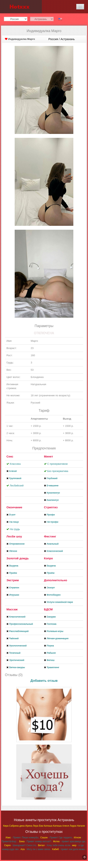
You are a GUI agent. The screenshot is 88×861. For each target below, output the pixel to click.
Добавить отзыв (44, 681)
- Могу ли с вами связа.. (36, 849)
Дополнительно (55, 580)
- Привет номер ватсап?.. (36, 841)
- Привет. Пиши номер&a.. (23, 837)
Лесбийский (17, 485)
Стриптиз (51, 507)
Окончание (14, 507)
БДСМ (48, 609)
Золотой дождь (17, 558)
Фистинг (50, 536)
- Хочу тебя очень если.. (54, 845)
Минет (48, 456)
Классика (15, 463)
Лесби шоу (14, 536)
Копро (48, 558)
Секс (9, 456)
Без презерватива (57, 471)
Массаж (12, 609)
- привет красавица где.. (69, 841)
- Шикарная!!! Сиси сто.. (20, 845)
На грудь (15, 529)
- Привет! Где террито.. (56, 837)
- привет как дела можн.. (69, 849)
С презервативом (57, 463)
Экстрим (12, 580)
